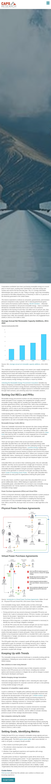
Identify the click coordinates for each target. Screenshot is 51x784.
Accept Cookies (8, 780)
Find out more (6, 773)
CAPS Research (9, 4)
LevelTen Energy (33, 447)
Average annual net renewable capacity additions (25, 364)
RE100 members (34, 304)
